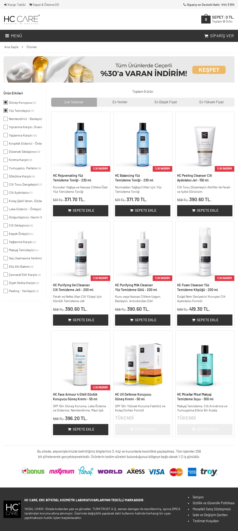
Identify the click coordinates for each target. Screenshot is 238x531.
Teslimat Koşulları (206, 521)
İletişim (198, 497)
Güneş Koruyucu (19, 102)
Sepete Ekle (80, 210)
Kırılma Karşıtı (17, 160)
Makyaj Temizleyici (20, 250)
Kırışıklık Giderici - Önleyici (22, 143)
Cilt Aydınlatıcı (17, 192)
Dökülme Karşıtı (19, 176)
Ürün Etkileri (13, 93)
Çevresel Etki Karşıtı (21, 274)
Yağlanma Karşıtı (19, 242)
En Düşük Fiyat (166, 102)
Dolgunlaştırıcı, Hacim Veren (22, 217)
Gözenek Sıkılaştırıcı (21, 152)
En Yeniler (119, 102)
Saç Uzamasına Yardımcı (22, 258)
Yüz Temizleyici (18, 110)
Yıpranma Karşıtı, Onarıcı (22, 127)
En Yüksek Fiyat (211, 102)
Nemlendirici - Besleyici (22, 119)
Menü (13, 36)
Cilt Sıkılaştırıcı (18, 225)
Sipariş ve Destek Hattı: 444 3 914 (208, 5)
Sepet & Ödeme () (43, 5)
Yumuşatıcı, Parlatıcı (22, 168)
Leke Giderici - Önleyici (22, 209)
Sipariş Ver (218, 36)
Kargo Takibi (14, 5)
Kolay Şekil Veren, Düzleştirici (22, 201)
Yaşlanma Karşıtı (20, 135)
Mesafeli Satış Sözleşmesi (212, 509)
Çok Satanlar (73, 102)
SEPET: (223, 19)
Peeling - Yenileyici (21, 291)
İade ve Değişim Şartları (210, 515)
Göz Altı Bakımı (18, 266)
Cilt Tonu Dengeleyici (22, 184)
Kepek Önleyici (18, 233)
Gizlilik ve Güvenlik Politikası (214, 503)
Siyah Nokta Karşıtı (21, 283)
